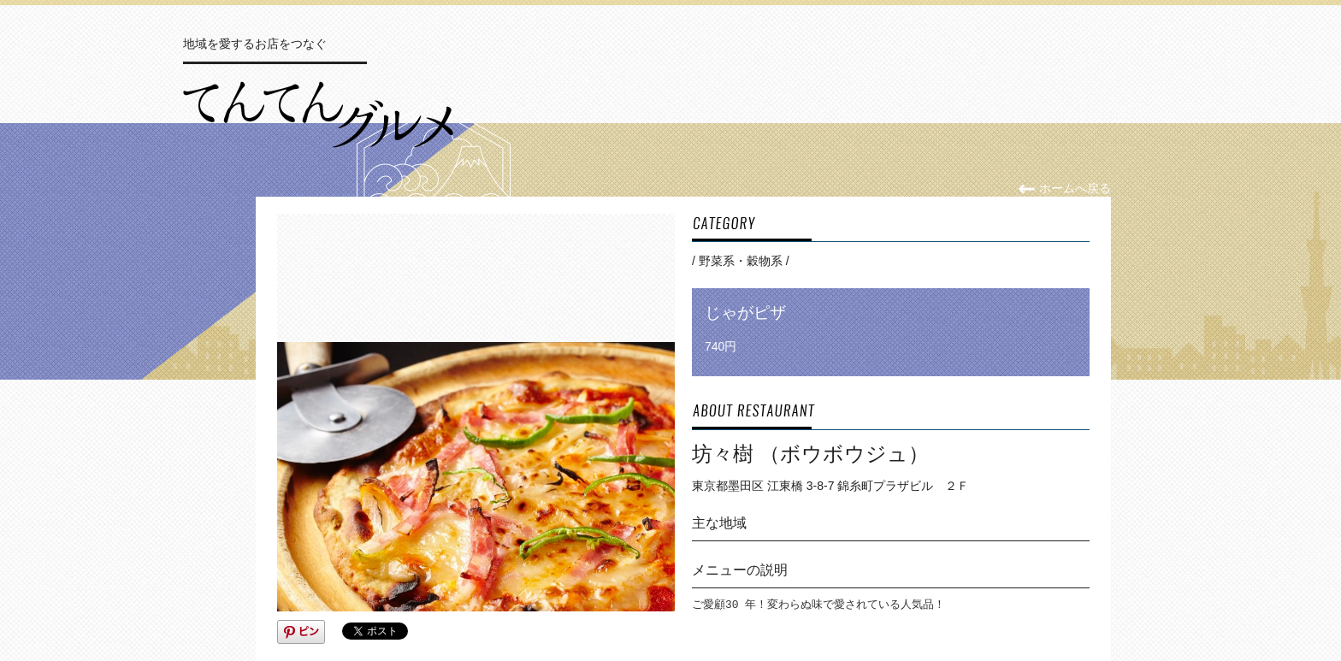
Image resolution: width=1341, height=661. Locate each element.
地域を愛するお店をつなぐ (255, 43)
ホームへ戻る (1064, 188)
